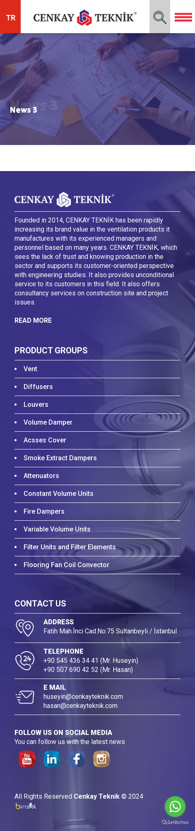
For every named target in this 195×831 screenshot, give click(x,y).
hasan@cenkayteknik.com (80, 706)
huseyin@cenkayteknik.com (83, 697)
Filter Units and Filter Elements (70, 547)
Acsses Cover (45, 440)
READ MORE (33, 320)
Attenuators (41, 476)
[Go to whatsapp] (175, 806)
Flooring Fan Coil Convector (66, 565)
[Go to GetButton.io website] (175, 822)
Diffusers (38, 387)
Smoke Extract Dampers (60, 458)
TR (10, 17)
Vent (30, 369)
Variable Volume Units (57, 529)
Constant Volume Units (59, 494)
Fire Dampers (44, 511)
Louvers (36, 404)
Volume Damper (48, 422)
